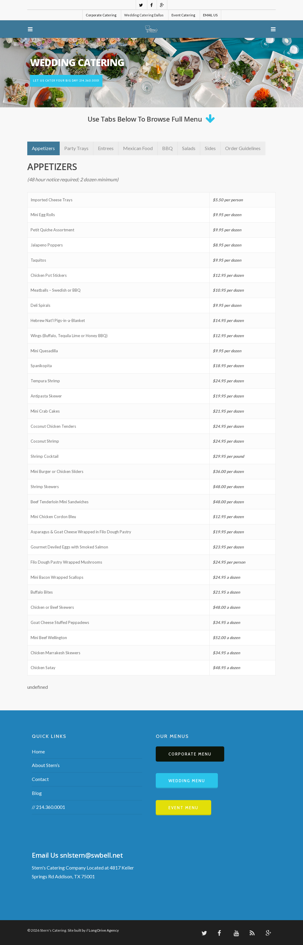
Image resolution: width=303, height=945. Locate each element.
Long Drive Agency (104, 930)
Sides (210, 148)
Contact (40, 779)
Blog (37, 793)
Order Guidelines (243, 148)
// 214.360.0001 (48, 807)
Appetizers (43, 148)
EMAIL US (210, 15)
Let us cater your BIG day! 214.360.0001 (66, 80)
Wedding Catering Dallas (144, 15)
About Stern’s (46, 765)
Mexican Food (138, 148)
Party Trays (76, 148)
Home (38, 751)
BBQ (167, 148)
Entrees (106, 148)
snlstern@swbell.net (91, 855)
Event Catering (183, 15)
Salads (188, 148)
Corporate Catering (101, 15)
